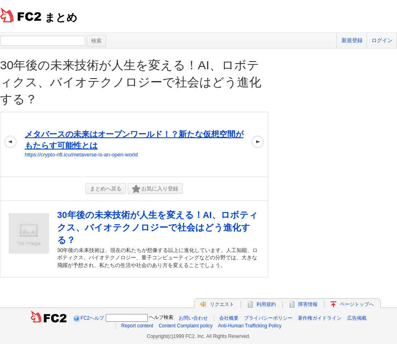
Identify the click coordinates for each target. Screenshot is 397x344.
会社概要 (229, 318)
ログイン (382, 40)
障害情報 (308, 304)
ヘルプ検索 (161, 317)
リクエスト (222, 304)
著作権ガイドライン (320, 318)
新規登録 (352, 40)
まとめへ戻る (106, 189)
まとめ (61, 17)
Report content (137, 326)
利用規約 (266, 304)
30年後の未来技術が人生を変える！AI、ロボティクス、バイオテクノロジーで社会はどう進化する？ (130, 82)
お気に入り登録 (155, 189)
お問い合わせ (193, 318)
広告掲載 (357, 318)
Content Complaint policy (185, 326)
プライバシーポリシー (268, 318)
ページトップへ (357, 304)
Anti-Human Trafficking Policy (250, 326)
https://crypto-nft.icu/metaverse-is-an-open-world (81, 155)
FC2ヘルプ (93, 318)
